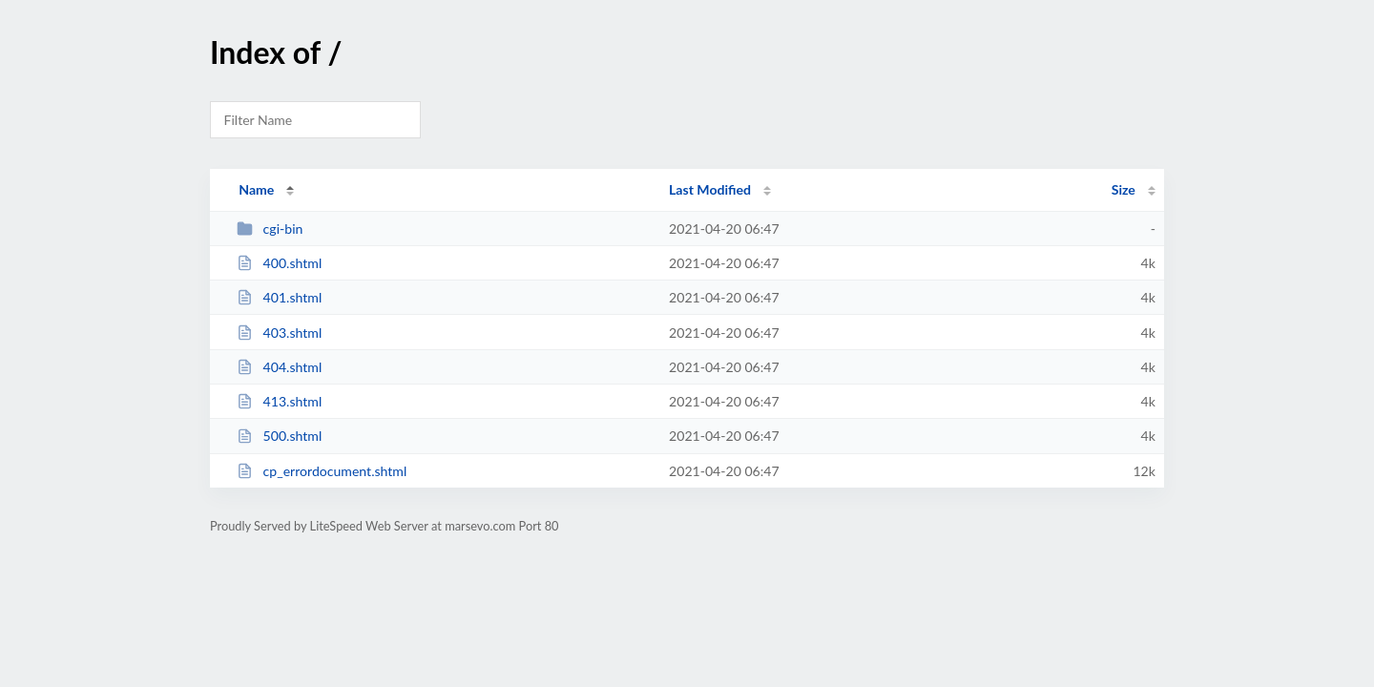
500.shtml (279, 435)
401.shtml (279, 297)
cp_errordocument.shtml (321, 471)
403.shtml (279, 332)
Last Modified (710, 189)
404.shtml (279, 367)
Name (256, 189)
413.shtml (279, 401)
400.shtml (279, 263)
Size (1123, 189)
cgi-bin (269, 228)
